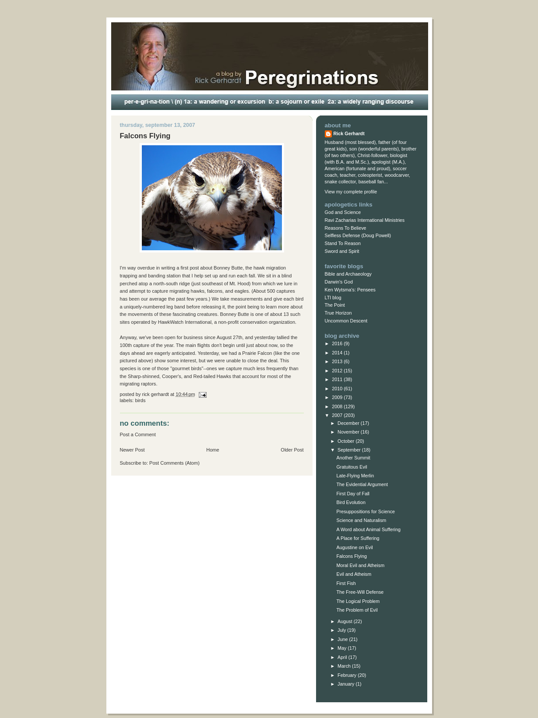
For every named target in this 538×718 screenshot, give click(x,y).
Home (212, 449)
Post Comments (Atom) (174, 463)
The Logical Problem (358, 601)
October (346, 441)
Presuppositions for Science (365, 511)
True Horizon (338, 312)
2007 (338, 415)
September (350, 449)
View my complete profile (351, 191)
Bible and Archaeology (348, 274)
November (349, 431)
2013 (338, 361)
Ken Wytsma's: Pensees (350, 289)
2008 (338, 406)
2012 (338, 370)
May (343, 648)
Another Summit (353, 457)
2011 (338, 379)
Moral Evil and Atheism (360, 565)
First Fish (345, 583)
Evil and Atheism (353, 574)
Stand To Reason (343, 243)
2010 (338, 388)
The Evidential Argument (361, 484)
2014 (338, 352)
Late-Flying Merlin (355, 475)
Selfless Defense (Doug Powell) (358, 235)
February (348, 675)
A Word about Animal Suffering (368, 529)
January (346, 683)
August (346, 621)
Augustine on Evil (354, 547)
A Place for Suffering (357, 538)
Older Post (292, 449)
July (342, 630)
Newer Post (132, 449)
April (343, 657)
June (343, 639)
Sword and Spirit (342, 251)
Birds (140, 400)
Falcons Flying (351, 556)
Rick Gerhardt (349, 133)
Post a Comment (138, 434)
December (349, 423)
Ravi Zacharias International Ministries (365, 220)
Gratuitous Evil (351, 466)
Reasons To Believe (345, 228)
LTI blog (333, 297)
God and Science (343, 212)
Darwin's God (339, 281)
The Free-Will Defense (359, 592)
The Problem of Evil (356, 610)
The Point (335, 305)
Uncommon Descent (346, 320)
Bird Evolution (351, 502)
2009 (338, 397)
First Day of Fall (352, 493)
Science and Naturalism (361, 520)
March (345, 666)
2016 (338, 343)
